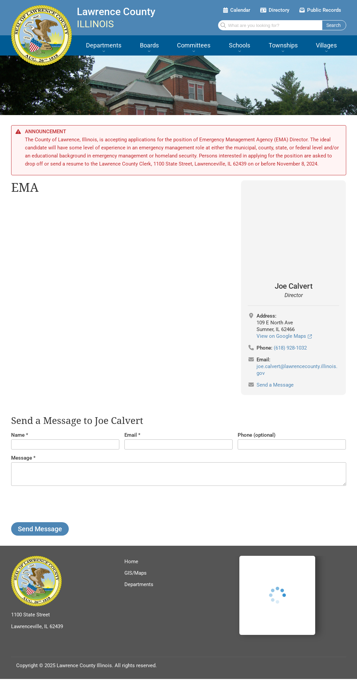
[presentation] (62, 508)
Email (130, 435)
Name (18, 435)
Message (21, 458)
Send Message (40, 533)
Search (333, 25)
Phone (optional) (256, 435)
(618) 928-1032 (290, 348)
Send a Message (275, 385)
